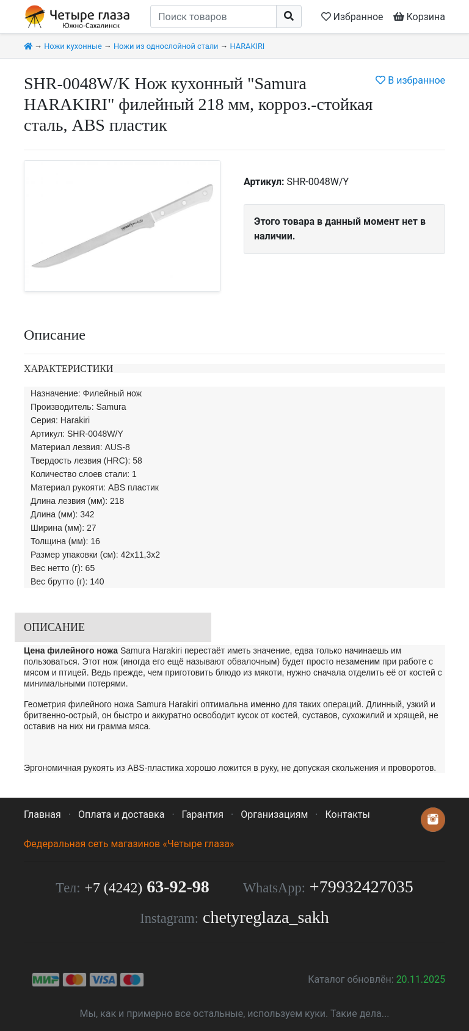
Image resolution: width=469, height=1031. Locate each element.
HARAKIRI (247, 46)
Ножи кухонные (73, 46)
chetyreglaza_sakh (266, 917)
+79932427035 (361, 886)
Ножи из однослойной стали (166, 46)
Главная (42, 814)
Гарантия (203, 814)
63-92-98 (147, 886)
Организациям (274, 814)
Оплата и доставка (121, 814)
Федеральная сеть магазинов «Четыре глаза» (129, 844)
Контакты (347, 814)
